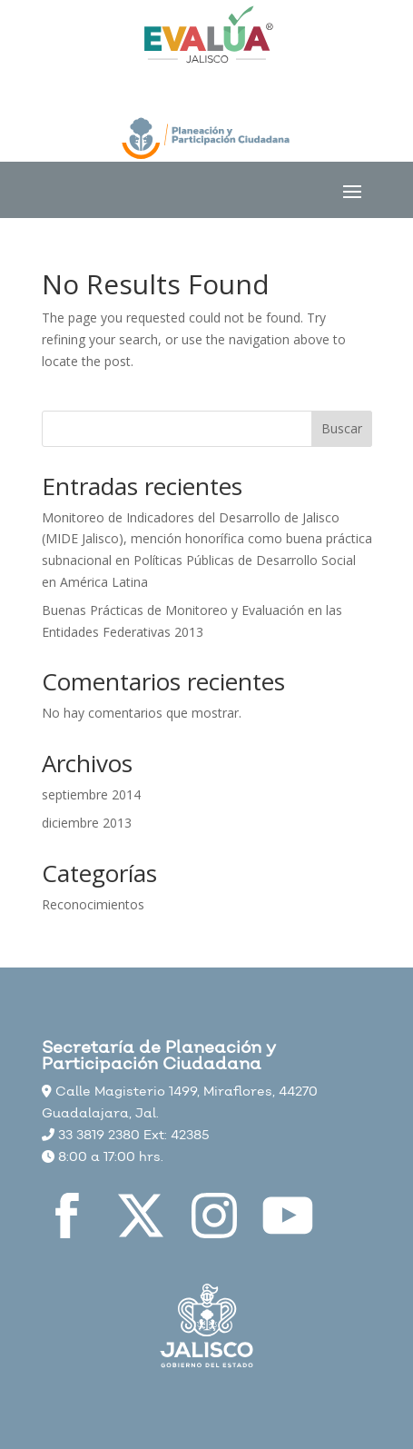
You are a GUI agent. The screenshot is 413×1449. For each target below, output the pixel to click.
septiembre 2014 (91, 794)
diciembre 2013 (87, 822)
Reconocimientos (93, 904)
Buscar (341, 428)
